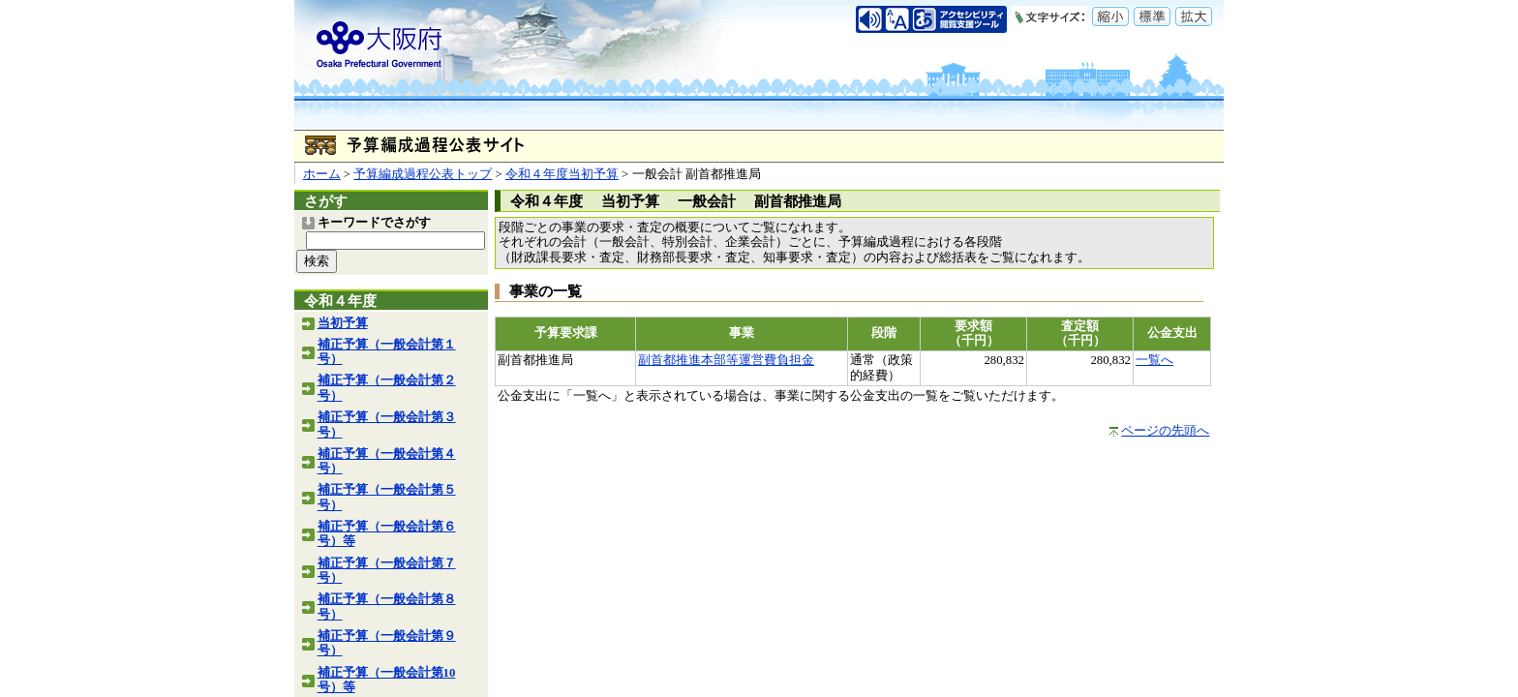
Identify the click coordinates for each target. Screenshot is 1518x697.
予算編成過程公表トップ (422, 174)
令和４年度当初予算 (562, 174)
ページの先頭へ (1165, 431)
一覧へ (1154, 360)
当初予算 (343, 323)
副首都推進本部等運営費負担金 (726, 360)
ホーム (322, 174)
